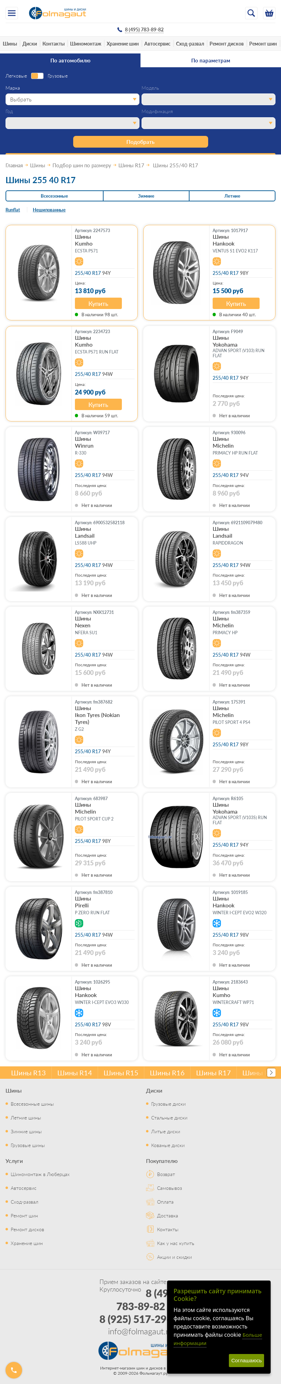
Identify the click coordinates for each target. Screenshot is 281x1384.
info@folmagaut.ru (140, 1331)
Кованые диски (168, 1145)
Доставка (167, 1215)
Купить (98, 303)
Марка (13, 88)
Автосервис (157, 43)
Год (9, 111)
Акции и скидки (174, 1256)
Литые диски (165, 1131)
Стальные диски (169, 1117)
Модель (150, 88)
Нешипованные (49, 209)
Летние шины (26, 1117)
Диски (29, 43)
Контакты (53, 43)
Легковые (16, 76)
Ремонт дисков (227, 43)
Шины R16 (167, 1072)
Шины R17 (213, 1072)
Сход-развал (190, 43)
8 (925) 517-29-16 (140, 1319)
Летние (232, 195)
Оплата (165, 1201)
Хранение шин (123, 43)
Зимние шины (26, 1131)
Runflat (13, 209)
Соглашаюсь (246, 1360)
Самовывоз (169, 1187)
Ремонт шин (263, 43)
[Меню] (12, 13)
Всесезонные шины (32, 1103)
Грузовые (58, 76)
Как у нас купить (175, 1242)
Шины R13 (28, 1072)
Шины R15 (121, 1072)
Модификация (157, 111)
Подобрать (140, 142)
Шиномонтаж (85, 43)
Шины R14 (74, 1072)
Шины (10, 43)
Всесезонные (54, 195)
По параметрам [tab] (210, 60)
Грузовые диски (168, 1103)
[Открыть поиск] (251, 13)
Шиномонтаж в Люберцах (40, 1174)
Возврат (166, 1174)
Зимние (146, 195)
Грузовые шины (28, 1145)
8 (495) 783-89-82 (146, 1299)
